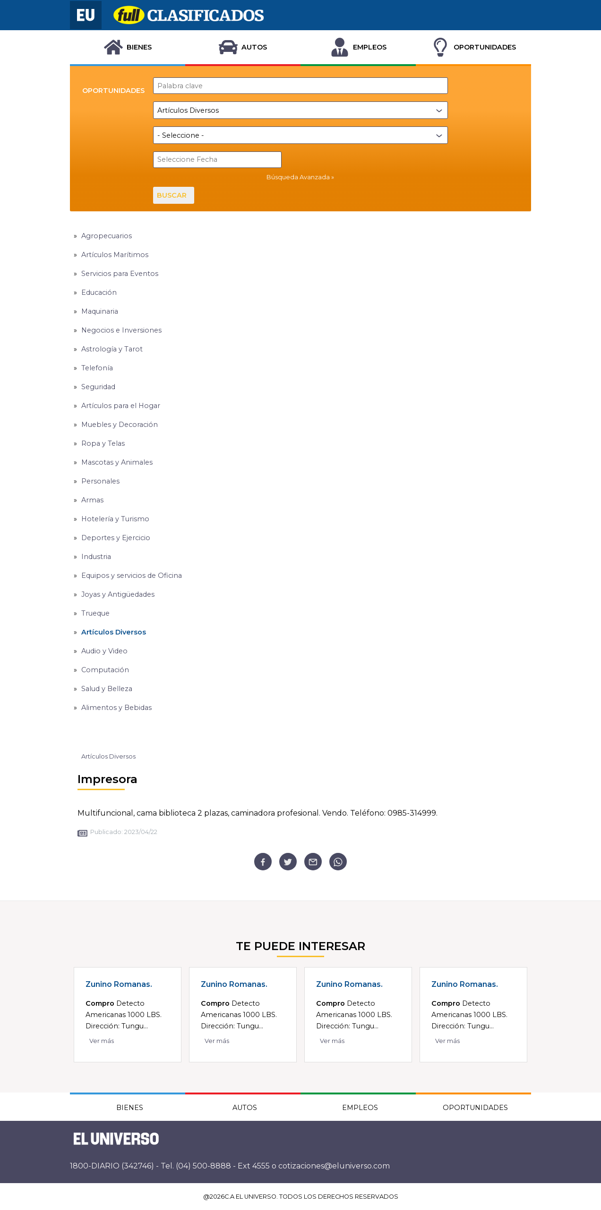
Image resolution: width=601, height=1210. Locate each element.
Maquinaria (99, 311)
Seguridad (98, 386)
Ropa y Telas (103, 443)
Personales (100, 480)
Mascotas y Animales (117, 462)
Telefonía (97, 367)
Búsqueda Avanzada (298, 177)
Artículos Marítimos (114, 254)
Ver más (101, 1040)
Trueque (95, 613)
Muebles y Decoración (119, 424)
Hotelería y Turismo (115, 518)
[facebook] (262, 861)
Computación (105, 669)
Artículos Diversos (113, 631)
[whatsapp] (338, 861)
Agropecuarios (106, 235)
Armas (92, 499)
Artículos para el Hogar (120, 405)
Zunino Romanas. (119, 983)
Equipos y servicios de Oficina (131, 575)
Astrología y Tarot (112, 348)
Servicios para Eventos (119, 273)
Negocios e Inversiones (121, 329)
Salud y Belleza (106, 688)
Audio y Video (104, 650)
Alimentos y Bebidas (116, 707)
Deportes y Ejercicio (115, 537)
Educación (99, 292)
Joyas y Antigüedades (118, 594)
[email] (313, 861)
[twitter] (287, 861)
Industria (96, 556)
